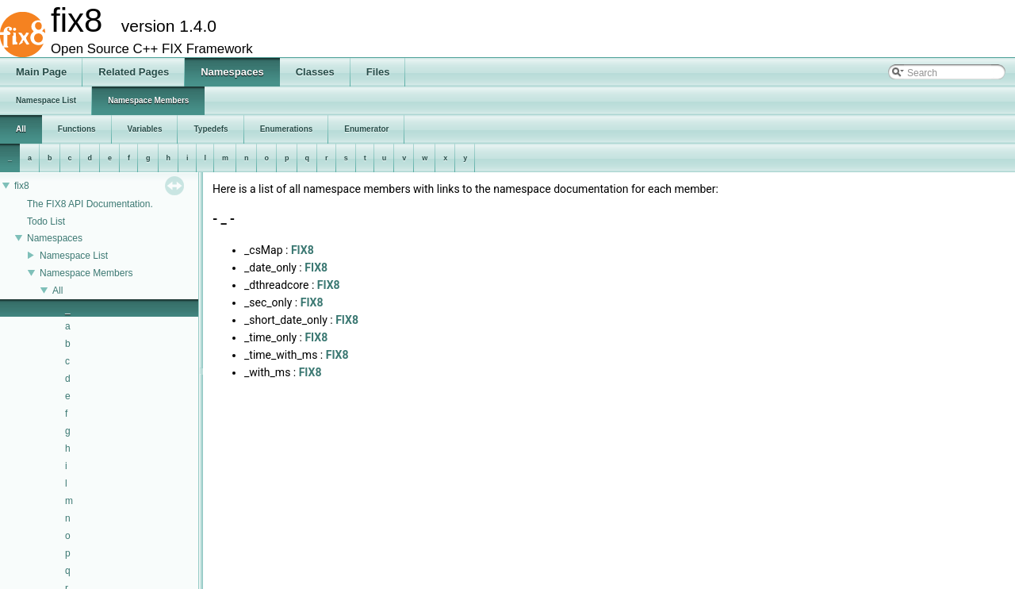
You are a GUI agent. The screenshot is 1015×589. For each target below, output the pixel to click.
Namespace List (74, 255)
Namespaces (54, 238)
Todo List (46, 221)
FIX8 (302, 250)
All (57, 290)
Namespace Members (86, 273)
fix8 (21, 185)
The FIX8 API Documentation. (90, 204)
